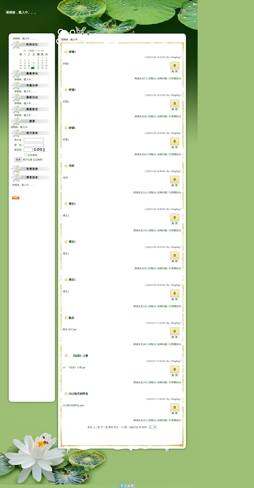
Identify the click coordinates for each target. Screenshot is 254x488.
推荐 (175, 71)
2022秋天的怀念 (78, 393)
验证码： (23, 149)
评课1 (72, 128)
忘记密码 (37, 159)
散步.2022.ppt (69, 329)
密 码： (29, 145)
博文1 (72, 279)
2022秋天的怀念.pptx (73, 405)
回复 (152, 78)
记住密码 (31, 155)
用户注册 (27, 159)
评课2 (72, 89)
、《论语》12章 (78, 355)
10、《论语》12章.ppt (74, 367)
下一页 (104, 427)
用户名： (29, 140)
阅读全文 (141, 78)
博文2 (72, 241)
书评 (71, 165)
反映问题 (162, 78)
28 (33, 68)
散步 (71, 317)
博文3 (72, 203)
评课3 (72, 51)
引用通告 (175, 78)
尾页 (110, 427)
